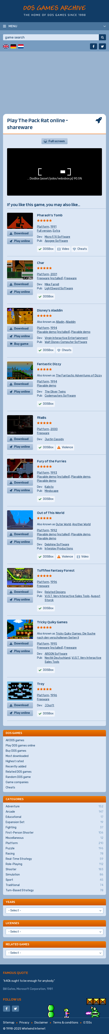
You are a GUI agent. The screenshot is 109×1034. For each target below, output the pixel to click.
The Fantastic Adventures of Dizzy (79, 375)
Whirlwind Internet (34, 1028)
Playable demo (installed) (53, 332)
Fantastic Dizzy (49, 364)
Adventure (54, 807)
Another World (81, 524)
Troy (40, 684)
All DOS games (15, 740)
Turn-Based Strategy (54, 890)
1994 (53, 328)
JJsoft (49, 705)
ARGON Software (56, 654)
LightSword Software (59, 288)
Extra (56, 230)
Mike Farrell (52, 284)
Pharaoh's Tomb (49, 215)
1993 (53, 472)
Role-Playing (54, 864)
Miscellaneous (54, 838)
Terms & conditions (65, 1022)
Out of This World (50, 513)
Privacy (24, 1022)
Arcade (54, 812)
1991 (53, 226)
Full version (44, 230)
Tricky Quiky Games (52, 622)
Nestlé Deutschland (57, 658)
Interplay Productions (59, 548)
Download (21, 233)
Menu (12, 26)
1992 (53, 530)
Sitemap (8, 1022)
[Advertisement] (54, 79)
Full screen (57, 141)
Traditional (54, 885)
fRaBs (41, 417)
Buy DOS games (16, 751)
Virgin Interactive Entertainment (66, 338)
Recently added (16, 766)
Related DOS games (19, 771)
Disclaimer (41, 1022)
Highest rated (15, 761)
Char (40, 263)
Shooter (54, 869)
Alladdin (71, 322)
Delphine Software (57, 544)
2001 (53, 274)
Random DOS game (18, 777)
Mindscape (51, 491)
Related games (17, 944)
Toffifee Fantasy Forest (56, 570)
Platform (43, 226)
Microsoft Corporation (31, 989)
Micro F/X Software (57, 237)
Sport (54, 880)
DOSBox (48, 249)
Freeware (70, 278)
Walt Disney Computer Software (66, 342)
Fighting (54, 828)
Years (10, 902)
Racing (54, 854)
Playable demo (80, 332)
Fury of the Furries (51, 461)
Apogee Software (56, 241)
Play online (22, 241)
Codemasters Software (60, 395)
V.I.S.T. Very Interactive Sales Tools (67, 596)
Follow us (12, 999)
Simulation (54, 875)
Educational (54, 817)
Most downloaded (17, 756)
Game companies (17, 782)
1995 (53, 643)
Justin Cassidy (54, 439)
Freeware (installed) (50, 278)
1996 (53, 582)
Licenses (12, 923)
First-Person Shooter (54, 833)
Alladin (60, 322)
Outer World (63, 524)
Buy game (21, 344)
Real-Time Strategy (54, 859)
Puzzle (54, 848)
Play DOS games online (20, 745)
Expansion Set (54, 822)
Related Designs (55, 592)
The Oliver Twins (55, 391)
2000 (54, 429)
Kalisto (49, 487)
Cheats (10, 787)
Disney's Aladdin (50, 310)
